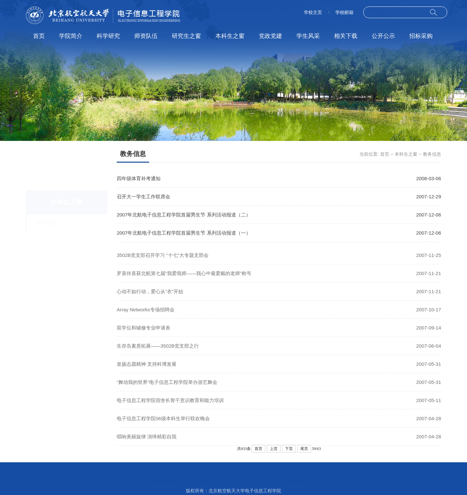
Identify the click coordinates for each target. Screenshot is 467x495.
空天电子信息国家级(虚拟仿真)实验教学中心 (269, 479)
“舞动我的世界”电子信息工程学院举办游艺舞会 (167, 388)
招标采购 (421, 36)
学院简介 (70, 36)
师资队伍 (146, 36)
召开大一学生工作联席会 (143, 197)
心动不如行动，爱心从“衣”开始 (150, 297)
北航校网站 (164, 479)
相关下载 (345, 36)
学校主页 (313, 12)
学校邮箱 (344, 12)
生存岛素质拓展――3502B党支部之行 (158, 351)
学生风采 (308, 36)
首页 (39, 36)
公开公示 (383, 36)
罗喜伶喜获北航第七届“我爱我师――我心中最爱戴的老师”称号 (184, 279)
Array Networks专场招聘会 (145, 315)
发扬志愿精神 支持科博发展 (146, 370)
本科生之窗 (230, 36)
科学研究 (108, 36)
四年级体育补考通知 (139, 179)
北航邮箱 (200, 479)
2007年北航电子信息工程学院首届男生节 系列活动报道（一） (184, 233)
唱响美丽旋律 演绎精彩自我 (146, 442)
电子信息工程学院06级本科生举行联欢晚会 (163, 424)
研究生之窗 (186, 36)
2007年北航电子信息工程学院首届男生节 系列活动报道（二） (184, 215)
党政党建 (270, 36)
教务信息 (432, 154)
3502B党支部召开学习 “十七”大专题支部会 (163, 261)
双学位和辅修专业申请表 (143, 333)
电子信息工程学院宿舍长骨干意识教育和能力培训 (170, 406)
